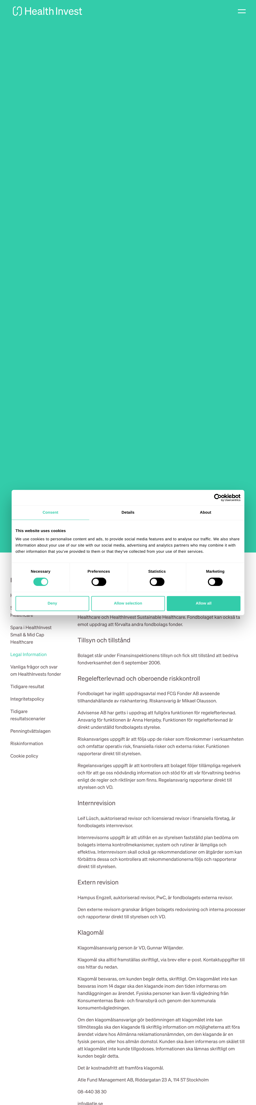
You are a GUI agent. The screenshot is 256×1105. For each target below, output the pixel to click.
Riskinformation (26, 743)
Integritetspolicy (27, 699)
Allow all (204, 603)
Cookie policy (24, 756)
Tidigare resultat (27, 686)
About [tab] (205, 512)
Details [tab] (128, 512)
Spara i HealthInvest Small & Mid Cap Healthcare (31, 634)
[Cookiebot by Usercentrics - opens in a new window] (217, 497)
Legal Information (28, 654)
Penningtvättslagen (30, 731)
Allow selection (128, 603)
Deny (52, 603)
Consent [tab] (50, 512)
